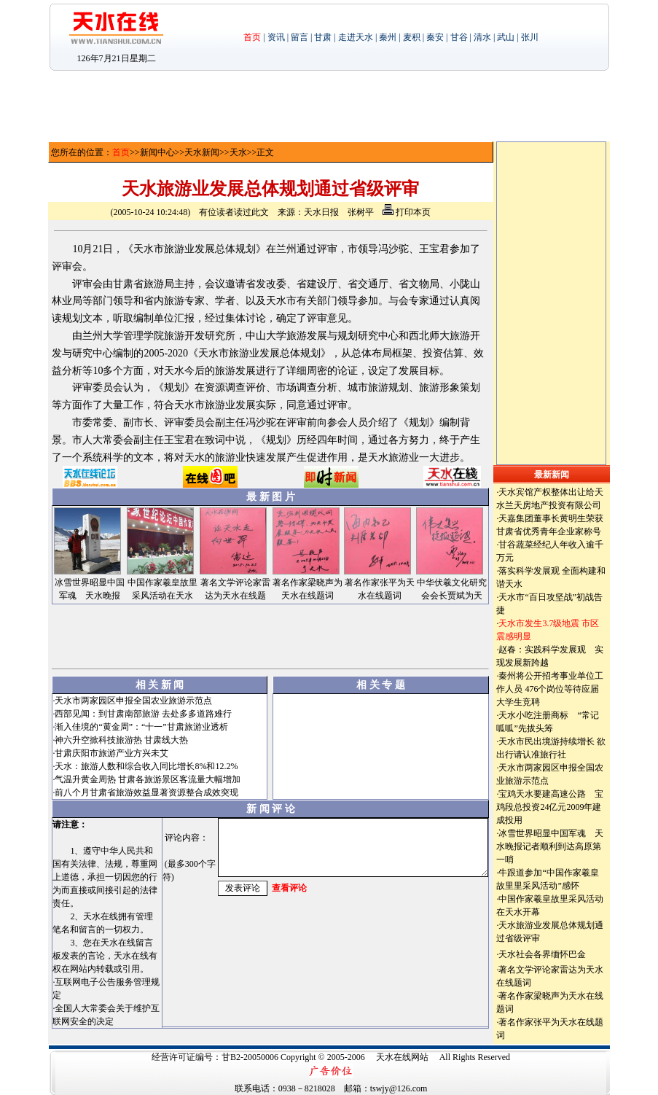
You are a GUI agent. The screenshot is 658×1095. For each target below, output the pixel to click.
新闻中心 (157, 152)
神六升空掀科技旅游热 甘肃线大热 (121, 740)
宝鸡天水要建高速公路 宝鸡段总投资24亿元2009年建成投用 (549, 807)
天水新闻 (201, 152)
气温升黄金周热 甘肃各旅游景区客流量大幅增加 (147, 779)
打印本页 (407, 212)
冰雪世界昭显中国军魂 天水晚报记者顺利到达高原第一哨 (549, 846)
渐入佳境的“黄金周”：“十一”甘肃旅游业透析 (141, 727)
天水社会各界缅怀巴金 (542, 954)
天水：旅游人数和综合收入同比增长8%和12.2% (146, 766)
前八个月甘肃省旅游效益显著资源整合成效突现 (146, 792)
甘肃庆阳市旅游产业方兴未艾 (111, 753)
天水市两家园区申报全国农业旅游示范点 (133, 700)
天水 (238, 152)
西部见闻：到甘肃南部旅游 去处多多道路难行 (143, 714)
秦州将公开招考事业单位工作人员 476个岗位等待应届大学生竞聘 (549, 689)
